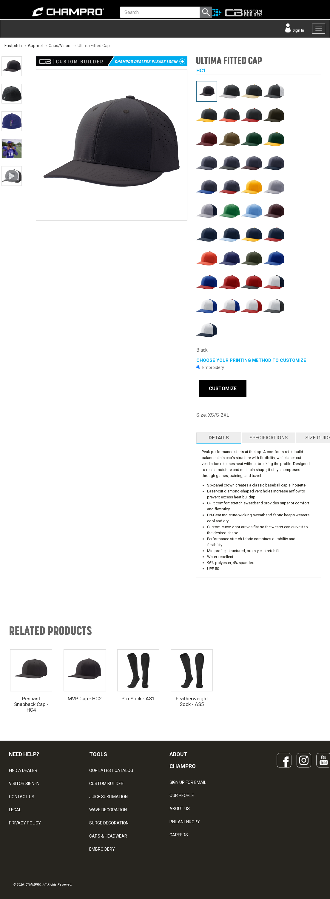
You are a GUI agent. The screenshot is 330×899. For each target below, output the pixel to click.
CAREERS (178, 833)
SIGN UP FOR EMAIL (187, 781)
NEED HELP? (24, 753)
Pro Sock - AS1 (138, 697)
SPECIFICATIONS (268, 436)
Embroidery (210, 367)
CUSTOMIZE (220, 388)
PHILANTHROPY (184, 820)
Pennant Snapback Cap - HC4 (31, 702)
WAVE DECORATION (108, 808)
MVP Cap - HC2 (85, 697)
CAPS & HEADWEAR (108, 834)
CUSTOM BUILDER (106, 782)
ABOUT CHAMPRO (182, 759)
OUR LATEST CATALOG (111, 769)
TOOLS (98, 753)
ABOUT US (179, 807)
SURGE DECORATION (109, 821)
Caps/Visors (60, 45)
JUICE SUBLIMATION (108, 795)
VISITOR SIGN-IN (24, 782)
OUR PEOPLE (181, 794)
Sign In (298, 30)
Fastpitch (13, 45)
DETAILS (219, 436)
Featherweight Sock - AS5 (192, 700)
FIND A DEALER (23, 769)
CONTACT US (21, 795)
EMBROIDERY (102, 848)
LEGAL (15, 808)
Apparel (35, 45)
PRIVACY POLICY (25, 821)
